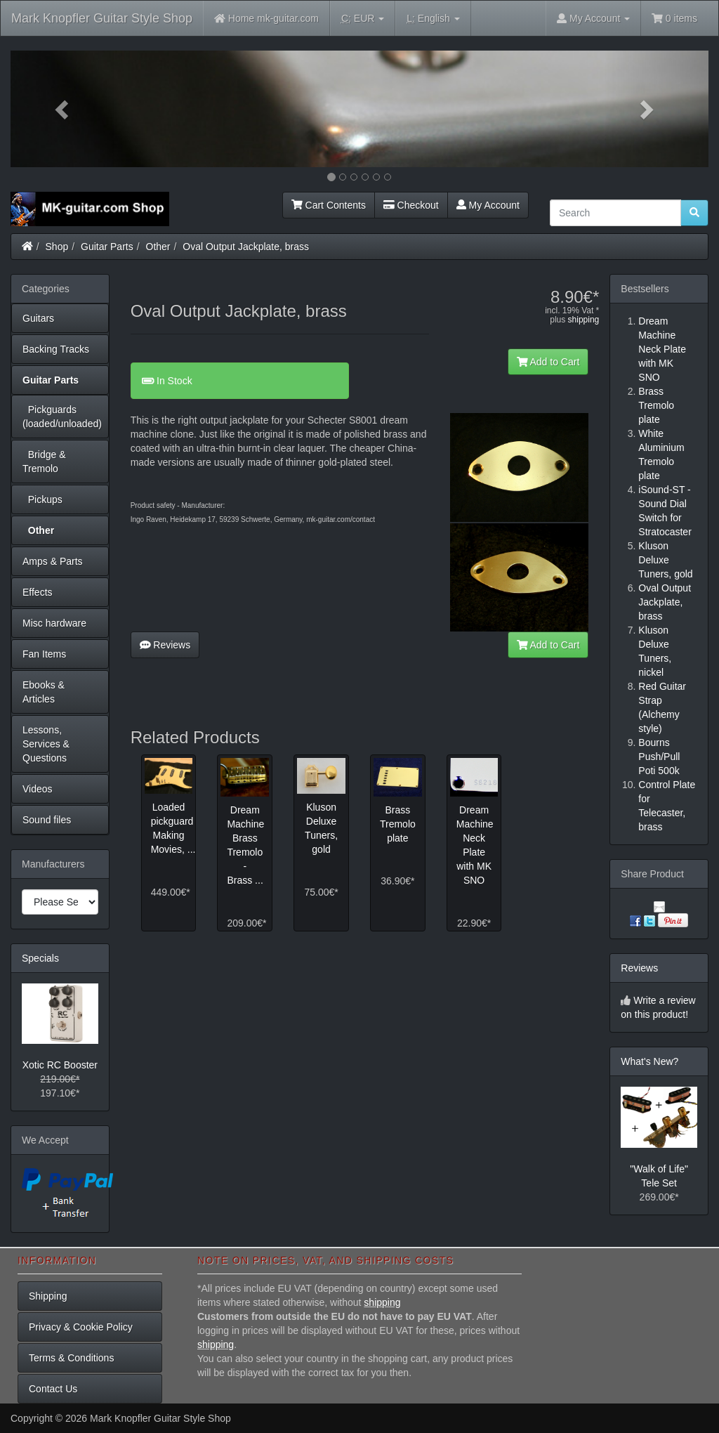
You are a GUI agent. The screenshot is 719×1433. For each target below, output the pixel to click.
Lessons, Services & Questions (46, 744)
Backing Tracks (55, 349)
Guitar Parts (107, 246)
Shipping (48, 1296)
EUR (362, 19)
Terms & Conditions (71, 1357)
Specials (40, 958)
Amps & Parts (52, 561)
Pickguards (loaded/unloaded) (62, 416)
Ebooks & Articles (43, 692)
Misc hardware (54, 623)
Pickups (42, 499)
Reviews (165, 644)
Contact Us (53, 1388)
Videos (37, 788)
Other (158, 246)
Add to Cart (548, 361)
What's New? (649, 1061)
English (433, 19)
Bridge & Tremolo (43, 461)
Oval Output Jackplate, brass (246, 246)
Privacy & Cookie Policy (81, 1327)
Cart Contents (328, 205)
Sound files (46, 819)
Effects (37, 592)
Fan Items (44, 654)
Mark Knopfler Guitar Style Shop (101, 18)
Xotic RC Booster (60, 1065)
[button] (63, 109)
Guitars (38, 318)
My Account (488, 205)
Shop (57, 246)
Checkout (411, 205)
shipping (584, 320)
